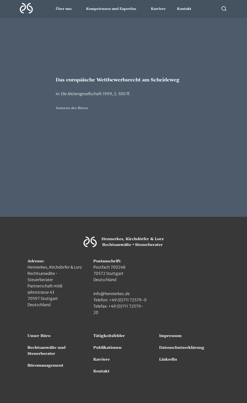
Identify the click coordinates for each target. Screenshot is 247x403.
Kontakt (184, 9)
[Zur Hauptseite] (26, 8)
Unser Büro (38, 336)
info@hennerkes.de (111, 293)
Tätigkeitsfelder (109, 336)
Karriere (158, 9)
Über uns (64, 9)
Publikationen (107, 347)
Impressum (170, 336)
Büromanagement (45, 365)
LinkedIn (168, 359)
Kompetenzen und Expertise (111, 9)
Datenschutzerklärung (181, 347)
